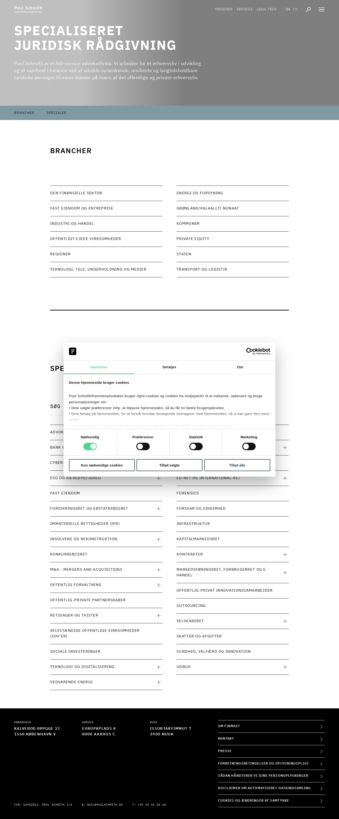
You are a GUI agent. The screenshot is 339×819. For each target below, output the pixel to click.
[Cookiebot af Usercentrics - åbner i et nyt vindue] (249, 351)
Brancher (24, 113)
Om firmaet (229, 726)
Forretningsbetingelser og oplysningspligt (263, 763)
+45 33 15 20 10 (152, 804)
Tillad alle (237, 465)
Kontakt (226, 738)
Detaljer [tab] (169, 367)
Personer (223, 9)
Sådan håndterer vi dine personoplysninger (263, 775)
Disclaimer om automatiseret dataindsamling (264, 788)
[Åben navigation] (321, 9)
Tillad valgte (169, 465)
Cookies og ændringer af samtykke (253, 800)
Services (244, 9)
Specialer (56, 113)
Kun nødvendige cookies (102, 465)
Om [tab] (240, 367)
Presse (225, 751)
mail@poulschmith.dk (105, 804)
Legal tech (266, 9)
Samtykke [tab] (99, 367)
